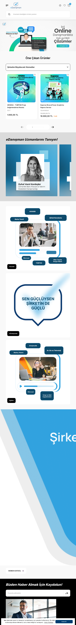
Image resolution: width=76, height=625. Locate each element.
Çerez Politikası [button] (48, 622)
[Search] (38, 14)
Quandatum (44, 110)
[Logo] (16, 5)
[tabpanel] (38, 35)
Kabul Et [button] (64, 621)
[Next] (52, 127)
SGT (9, 110)
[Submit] (66, 604)
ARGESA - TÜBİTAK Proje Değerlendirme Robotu (16, 106)
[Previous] (22, 127)
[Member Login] (60, 5)
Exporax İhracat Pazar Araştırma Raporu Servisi (52, 106)
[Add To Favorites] (34, 74)
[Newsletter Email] (38, 604)
